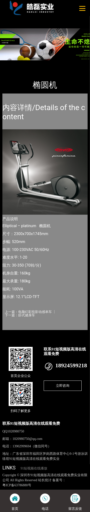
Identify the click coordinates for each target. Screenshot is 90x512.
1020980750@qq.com (27, 439)
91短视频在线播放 (33, 468)
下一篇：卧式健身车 (20, 315)
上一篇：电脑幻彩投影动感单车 (28, 311)
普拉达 (48, 63)
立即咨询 (62, 385)
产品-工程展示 (28, 63)
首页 (10, 63)
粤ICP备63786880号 (16, 485)
